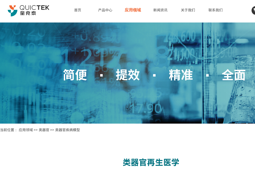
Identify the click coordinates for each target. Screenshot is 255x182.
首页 (77, 9)
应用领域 (133, 10)
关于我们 (188, 9)
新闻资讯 (160, 9)
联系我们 (215, 9)
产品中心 (105, 9)
